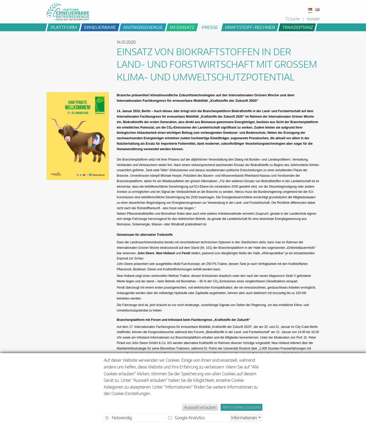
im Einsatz (182, 27)
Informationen (244, 417)
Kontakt (313, 18)
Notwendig (118, 417)
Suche (292, 18)
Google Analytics (186, 417)
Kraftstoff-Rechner (250, 27)
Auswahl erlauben (200, 407)
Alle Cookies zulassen (241, 407)
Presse (210, 27)
